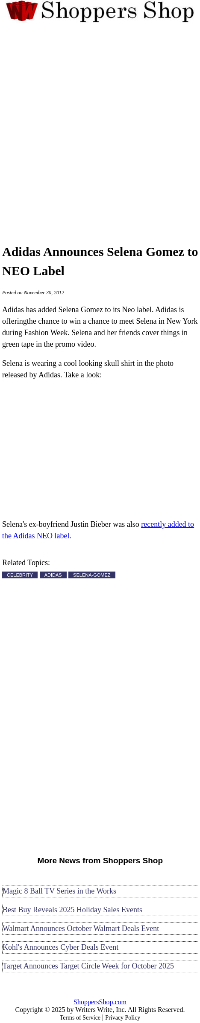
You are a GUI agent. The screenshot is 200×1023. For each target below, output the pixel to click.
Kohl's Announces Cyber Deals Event (60, 947)
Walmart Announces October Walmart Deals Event (81, 928)
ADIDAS (53, 575)
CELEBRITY (20, 575)
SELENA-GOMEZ (91, 575)
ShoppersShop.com (100, 1002)
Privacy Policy (122, 1017)
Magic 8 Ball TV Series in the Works (59, 891)
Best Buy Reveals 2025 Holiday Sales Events (72, 909)
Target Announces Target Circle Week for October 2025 (88, 966)
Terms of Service (80, 1017)
